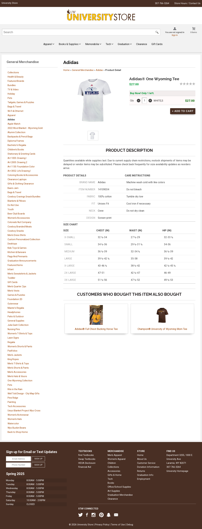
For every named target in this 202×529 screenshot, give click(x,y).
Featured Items (15, 265)
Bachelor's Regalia (17, 145)
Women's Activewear (18, 415)
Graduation (125, 44)
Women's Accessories (19, 218)
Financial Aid (84, 467)
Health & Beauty (16, 76)
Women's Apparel (116, 459)
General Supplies (16, 320)
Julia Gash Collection (18, 325)
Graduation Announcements (22, 260)
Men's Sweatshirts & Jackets (22, 273)
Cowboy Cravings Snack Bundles (24, 196)
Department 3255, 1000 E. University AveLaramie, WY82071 (179, 459)
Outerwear (13, 303)
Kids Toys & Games (17, 248)
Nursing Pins (14, 329)
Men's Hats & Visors (17, 376)
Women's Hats (15, 419)
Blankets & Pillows (17, 201)
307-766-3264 (162, 3)
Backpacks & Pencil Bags (20, 136)
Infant (11, 269)
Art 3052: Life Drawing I (19, 171)
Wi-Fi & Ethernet (15, 111)
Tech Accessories (17, 406)
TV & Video (13, 89)
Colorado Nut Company (19, 222)
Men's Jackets (15, 355)
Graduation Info (145, 475)
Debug (130, 524)
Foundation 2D (15, 299)
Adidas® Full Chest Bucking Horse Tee (96, 318)
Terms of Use (118, 524)
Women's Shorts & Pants (20, 346)
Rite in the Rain (15, 389)
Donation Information (148, 467)
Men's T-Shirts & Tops (18, 363)
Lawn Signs (13, 338)
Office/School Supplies (119, 487)
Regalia (11, 342)
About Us (142, 459)
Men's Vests (13, 290)
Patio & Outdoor (16, 316)
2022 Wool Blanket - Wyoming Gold (25, 128)
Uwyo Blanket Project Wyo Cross (24, 410)
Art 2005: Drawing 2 (17, 162)
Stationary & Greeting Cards (21, 154)
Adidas (11, 119)
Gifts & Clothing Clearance (21, 183)
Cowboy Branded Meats (20, 226)
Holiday (11, 94)
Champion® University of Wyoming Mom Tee (162, 318)
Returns (141, 471)
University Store (10, 3)
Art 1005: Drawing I (17, 158)
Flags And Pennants (17, 256)
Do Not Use (13, 205)
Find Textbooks (86, 455)
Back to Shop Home (18, 432)
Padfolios (12, 350)
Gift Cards (157, 44)
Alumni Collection (16, 132)
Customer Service (146, 463)
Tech (109, 44)
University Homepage (177, 471)
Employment (143, 479)
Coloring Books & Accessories (23, 175)
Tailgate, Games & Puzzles (21, 102)
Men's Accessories (17, 372)
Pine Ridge (13, 398)
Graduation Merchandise (120, 495)
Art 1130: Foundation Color (21, 166)
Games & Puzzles (16, 295)
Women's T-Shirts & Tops (20, 333)
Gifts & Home (115, 475)
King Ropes (13, 359)
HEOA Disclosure (86, 463)
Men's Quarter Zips (17, 286)
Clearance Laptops (17, 179)
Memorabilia (93, 44)
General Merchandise (83, 70)
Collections (13, 72)
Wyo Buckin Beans (17, 428)
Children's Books (16, 149)
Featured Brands (16, 81)
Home (66, 70)
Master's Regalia (16, 308)
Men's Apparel (115, 455)
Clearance (141, 44)
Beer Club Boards (16, 213)
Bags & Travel (14, 106)
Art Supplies (114, 491)
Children (112, 463)
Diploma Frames (16, 141)
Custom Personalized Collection (24, 239)
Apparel (48, 44)
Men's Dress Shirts (17, 235)
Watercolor (13, 423)
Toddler (11, 278)
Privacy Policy (102, 524)
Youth (11, 209)
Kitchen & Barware (17, 252)
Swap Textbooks (86, 459)
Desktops (12, 243)
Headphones (14, 312)
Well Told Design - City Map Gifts (23, 393)
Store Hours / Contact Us (187, 3)
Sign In (175, 35)
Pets (10, 98)
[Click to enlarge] (93, 136)
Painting (12, 402)
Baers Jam (13, 188)
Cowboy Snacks (16, 231)
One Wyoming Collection (20, 380)
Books (111, 483)
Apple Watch (14, 124)
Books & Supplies (70, 44)
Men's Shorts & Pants (18, 368)
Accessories (114, 471)
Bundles (12, 85)
